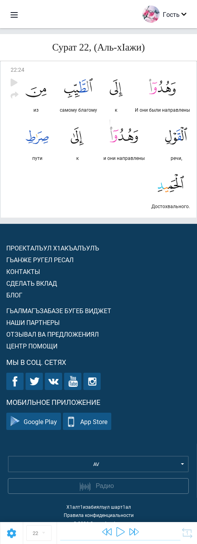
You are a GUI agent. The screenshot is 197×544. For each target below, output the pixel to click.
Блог (14, 295)
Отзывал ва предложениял (52, 334)
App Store (87, 421)
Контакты (23, 271)
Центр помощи (31, 346)
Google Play (33, 421)
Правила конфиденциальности (99, 515)
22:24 (17, 69)
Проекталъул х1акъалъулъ (52, 248)
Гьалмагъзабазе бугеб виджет (58, 310)
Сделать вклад (31, 283)
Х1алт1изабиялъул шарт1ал (98, 507)
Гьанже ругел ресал (40, 260)
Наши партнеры (33, 322)
